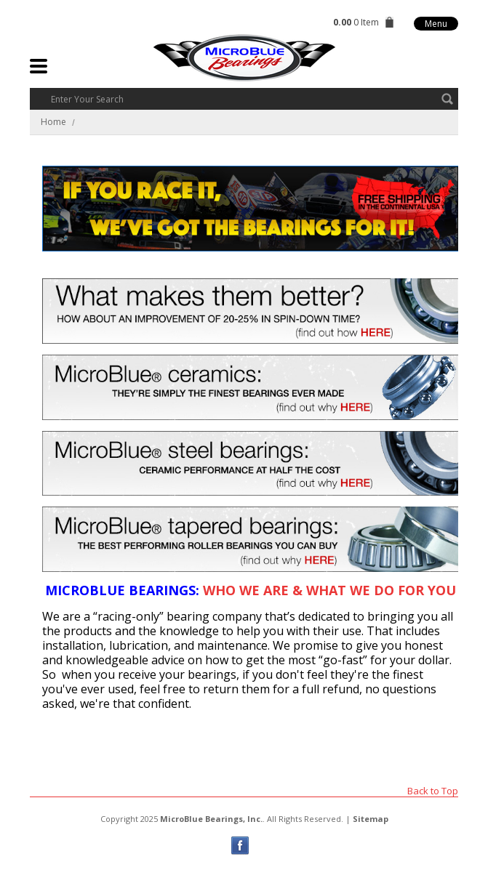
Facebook (240, 845)
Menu (436, 23)
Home (53, 122)
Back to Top (432, 790)
